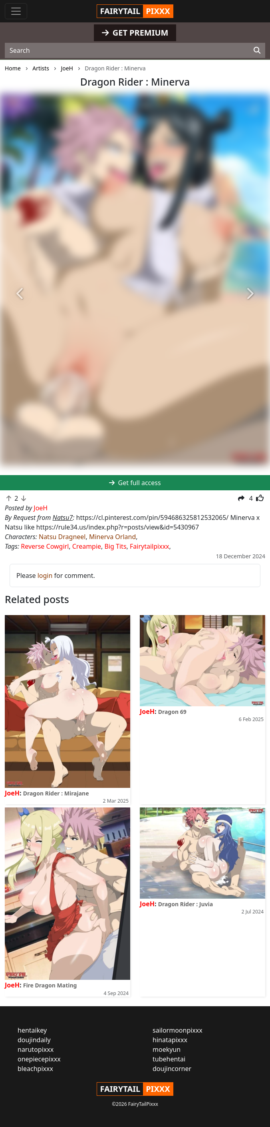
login (45, 575)
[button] (20, 294)
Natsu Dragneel (62, 536)
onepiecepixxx (39, 1059)
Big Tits (116, 546)
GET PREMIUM (135, 32)
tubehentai (169, 1059)
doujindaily (34, 1039)
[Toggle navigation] (16, 11)
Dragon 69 (172, 711)
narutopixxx (36, 1049)
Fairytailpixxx (149, 546)
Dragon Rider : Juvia (185, 904)
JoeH (12, 793)
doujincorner (172, 1068)
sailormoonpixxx (177, 1030)
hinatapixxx (170, 1039)
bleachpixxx (35, 1068)
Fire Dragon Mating (50, 985)
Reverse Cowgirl (45, 546)
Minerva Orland (112, 536)
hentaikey (32, 1030)
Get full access (135, 482)
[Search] (257, 50)
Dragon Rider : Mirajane (56, 793)
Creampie (86, 546)
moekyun (167, 1049)
